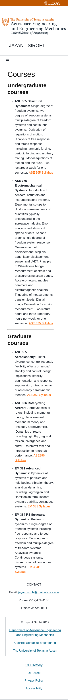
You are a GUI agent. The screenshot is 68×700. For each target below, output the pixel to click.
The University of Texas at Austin (35, 650)
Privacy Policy (33, 680)
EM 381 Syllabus (39, 506)
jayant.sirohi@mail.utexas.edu (38, 592)
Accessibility (34, 688)
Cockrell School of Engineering (35, 643)
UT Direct (34, 673)
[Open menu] (7, 59)
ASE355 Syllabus (39, 395)
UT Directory (34, 665)
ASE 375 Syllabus (41, 323)
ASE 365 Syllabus (41, 172)
